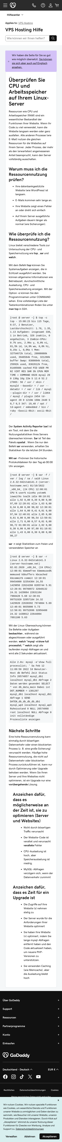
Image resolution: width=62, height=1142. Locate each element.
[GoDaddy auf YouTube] (38, 1078)
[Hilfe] (43, 5)
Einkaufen (9, 1043)
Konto (6, 1034)
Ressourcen (9, 1017)
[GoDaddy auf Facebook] (5, 1078)
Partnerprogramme (14, 1026)
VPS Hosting (25, 23)
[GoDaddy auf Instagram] (13, 1078)
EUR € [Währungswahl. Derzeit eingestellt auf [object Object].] (53, 1069)
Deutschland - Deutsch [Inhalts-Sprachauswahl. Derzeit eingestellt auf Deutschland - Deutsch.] (18, 1069)
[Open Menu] (4, 5)
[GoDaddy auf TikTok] (21, 1078)
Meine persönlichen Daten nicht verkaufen (31, 1097)
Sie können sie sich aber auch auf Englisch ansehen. (32, 63)
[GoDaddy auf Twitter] (30, 1078)
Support (7, 1008)
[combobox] (27, 38)
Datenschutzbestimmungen (33, 1090)
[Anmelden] (50, 5)
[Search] (53, 38)
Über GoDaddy (11, 1000)
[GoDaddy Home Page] (16, 1055)
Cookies (55, 1090)
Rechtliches (9, 1090)
